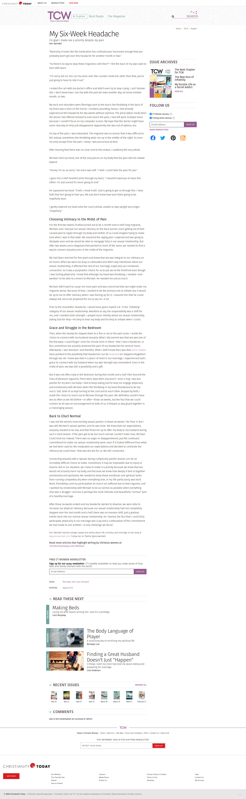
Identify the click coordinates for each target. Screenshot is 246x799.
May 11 (66, 702)
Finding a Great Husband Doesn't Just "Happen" (113, 657)
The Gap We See (58, 777)
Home (178, 28)
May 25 (54, 702)
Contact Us (154, 733)
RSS (146, 733)
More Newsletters (159, 130)
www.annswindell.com (59, 536)
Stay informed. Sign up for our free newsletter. (123, 740)
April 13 (91, 702)
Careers (102, 774)
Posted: (53, 588)
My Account (199, 780)
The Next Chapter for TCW (185, 71)
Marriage (67, 582)
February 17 (141, 702)
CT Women (160, 114)
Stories (54, 780)
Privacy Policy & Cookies (156, 774)
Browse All (141, 685)
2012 (186, 28)
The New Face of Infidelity (184, 78)
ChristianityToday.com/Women (66, 546)
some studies (138, 350)
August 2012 (68, 588)
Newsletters (57, 3)
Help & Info (164, 733)
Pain (74, 582)
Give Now (73, 3)
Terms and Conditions (133, 733)
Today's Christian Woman (87, 733)
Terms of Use (152, 777)
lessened (114, 354)
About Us (41, 3)
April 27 (79, 702)
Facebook (79, 718)
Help (196, 774)
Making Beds (65, 607)
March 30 (104, 702)
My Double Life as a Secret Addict (185, 85)
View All (179, 91)
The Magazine (116, 16)
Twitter (89, 718)
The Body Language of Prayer (110, 633)
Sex (78, 582)
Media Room (104, 777)
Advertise (150, 780)
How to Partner (57, 783)
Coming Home (162, 118)
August (194, 28)
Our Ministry (56, 774)
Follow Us (103, 780)
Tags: (52, 582)
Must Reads (96, 16)
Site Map (119, 733)
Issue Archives (163, 62)
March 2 (129, 702)
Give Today (11, 776)
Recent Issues (66, 685)
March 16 (116, 702)
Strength (85, 582)
